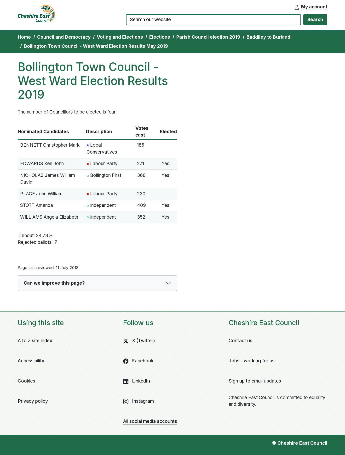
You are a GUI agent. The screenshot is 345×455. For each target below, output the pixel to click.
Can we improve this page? (54, 283)
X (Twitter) (143, 340)
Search (315, 19)
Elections (159, 37)
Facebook (143, 361)
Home (24, 37)
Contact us (240, 340)
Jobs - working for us (252, 361)
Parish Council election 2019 (208, 37)
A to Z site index (35, 340)
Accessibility (31, 361)
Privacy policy (33, 401)
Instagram (143, 401)
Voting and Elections (120, 37)
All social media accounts (150, 421)
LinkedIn (141, 381)
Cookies (26, 381)
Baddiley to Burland (268, 37)
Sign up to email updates (255, 381)
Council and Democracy (64, 37)
